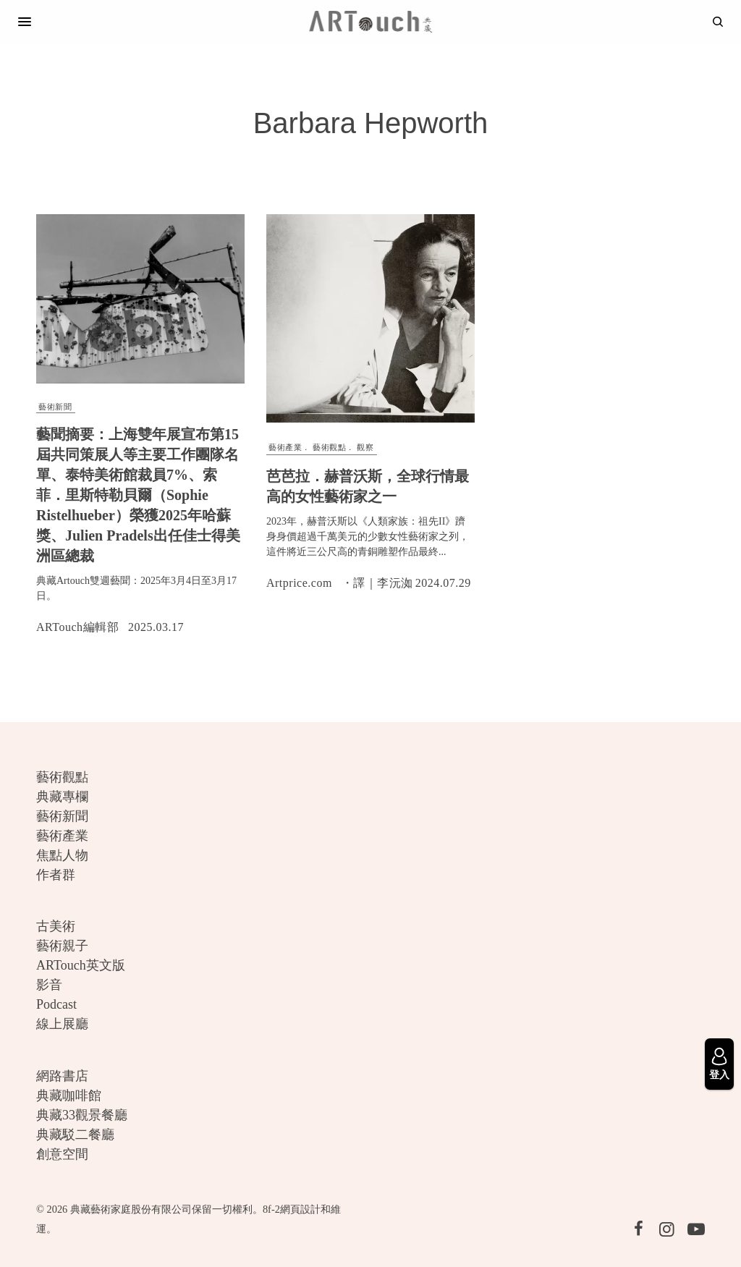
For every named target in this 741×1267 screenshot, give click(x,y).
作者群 (55, 875)
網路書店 (62, 1076)
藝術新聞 (55, 406)
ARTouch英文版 (80, 965)
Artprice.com (299, 583)
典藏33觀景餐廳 (81, 1115)
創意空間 (62, 1154)
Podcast (56, 1004)
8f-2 (271, 1209)
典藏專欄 (62, 796)
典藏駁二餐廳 (75, 1134)
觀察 (365, 447)
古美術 (55, 926)
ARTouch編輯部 (77, 627)
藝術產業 (285, 447)
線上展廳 (62, 1024)
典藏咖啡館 (68, 1095)
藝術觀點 (329, 447)
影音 (49, 985)
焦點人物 (62, 855)
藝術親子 (62, 945)
